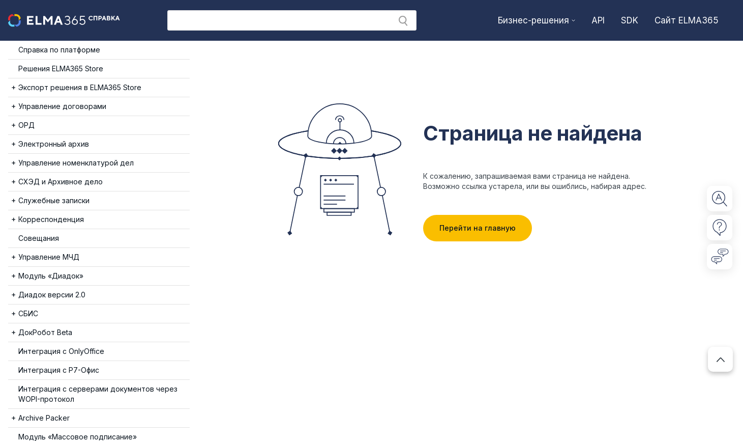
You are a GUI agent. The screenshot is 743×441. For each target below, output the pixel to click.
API (598, 20)
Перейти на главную (477, 228)
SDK (629, 20)
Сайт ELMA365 (687, 20)
